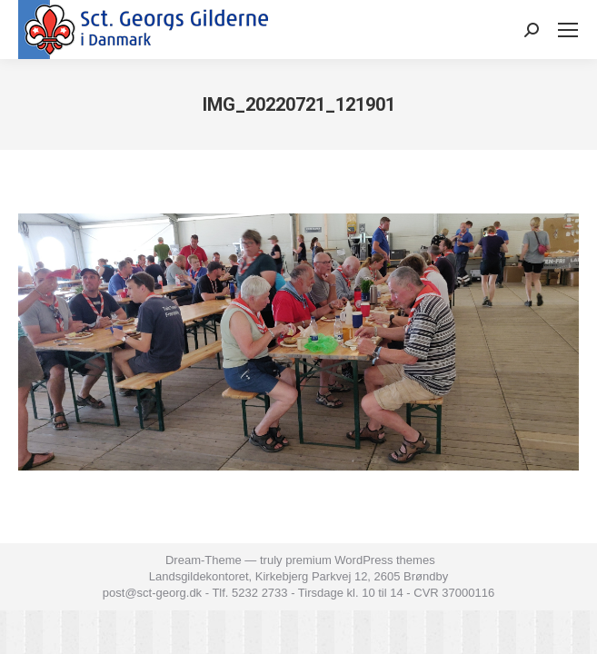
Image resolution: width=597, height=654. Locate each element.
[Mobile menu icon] (568, 30)
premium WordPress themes (359, 560)
